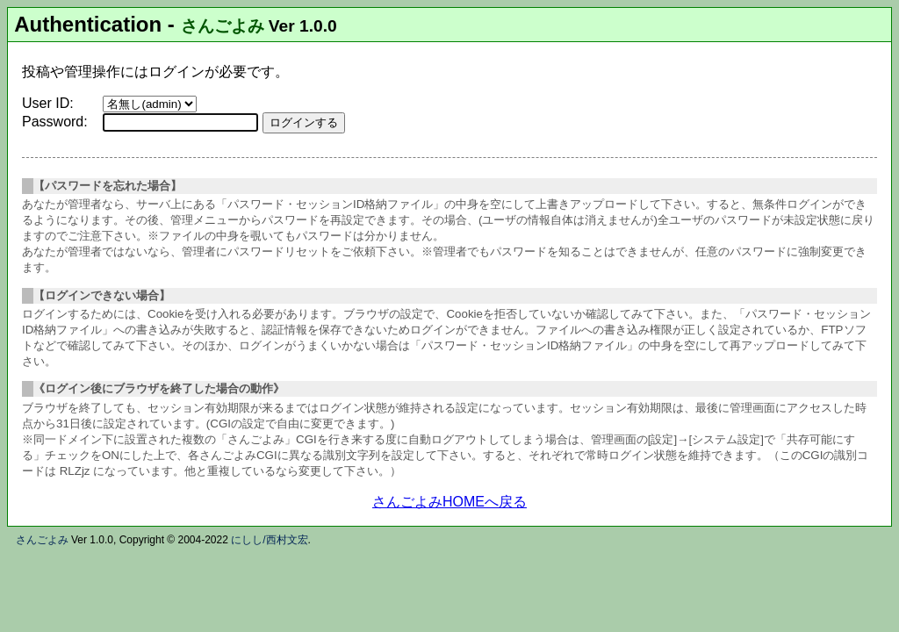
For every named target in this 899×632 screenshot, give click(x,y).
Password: (55, 121)
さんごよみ (222, 26)
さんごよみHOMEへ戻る (449, 501)
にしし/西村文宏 (269, 540)
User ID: (48, 103)
